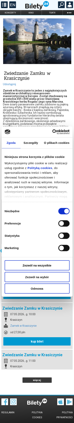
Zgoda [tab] (11, 142)
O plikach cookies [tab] (56, 142)
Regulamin (7, 412)
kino (31, 12)
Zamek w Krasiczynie (23, 325)
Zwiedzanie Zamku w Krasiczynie (32, 308)
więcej (37, 380)
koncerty (10, 12)
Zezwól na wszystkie (37, 265)
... (69, 12)
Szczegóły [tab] (30, 142)
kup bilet (37, 341)
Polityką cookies (39, 167)
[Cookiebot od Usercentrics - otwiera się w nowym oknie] (52, 131)
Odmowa (37, 288)
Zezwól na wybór (37, 277)
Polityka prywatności (64, 415)
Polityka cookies (37, 415)
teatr (52, 12)
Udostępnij (9, 84)
